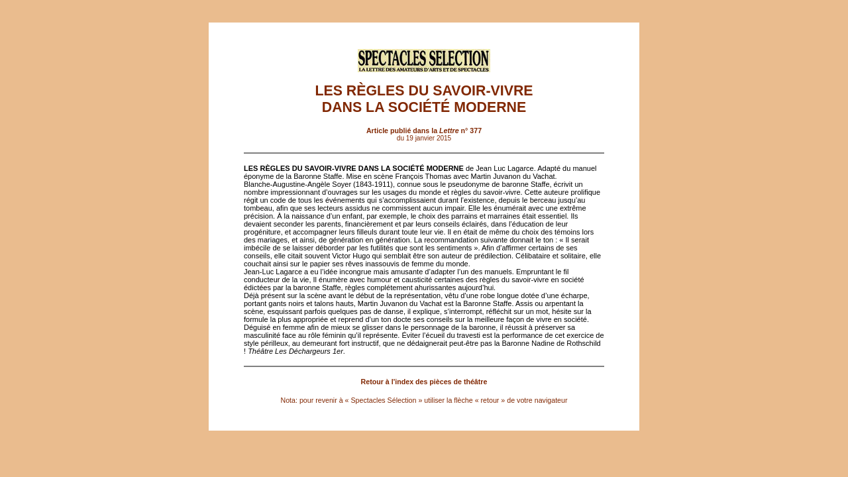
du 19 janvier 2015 (424, 138)
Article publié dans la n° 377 (424, 130)
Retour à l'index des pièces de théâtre (424, 382)
